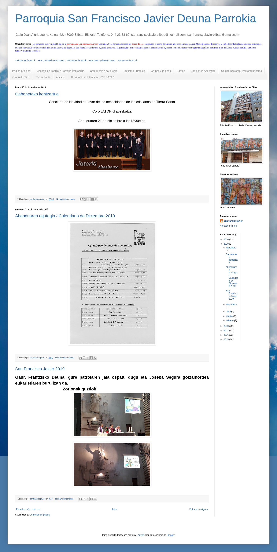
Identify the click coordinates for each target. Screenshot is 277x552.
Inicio (114, 509)
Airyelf (141, 535)
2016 (226, 335)
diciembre (231, 247)
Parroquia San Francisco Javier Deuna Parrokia (135, 18)
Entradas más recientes (28, 509)
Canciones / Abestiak (203, 70)
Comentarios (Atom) (40, 514)
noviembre (231, 304)
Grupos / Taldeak (161, 70)
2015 (226, 339)
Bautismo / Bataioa (134, 70)
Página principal (21, 70)
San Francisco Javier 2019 (40, 368)
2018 (226, 326)
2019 (226, 244)
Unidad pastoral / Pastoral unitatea (241, 70)
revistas (60, 77)
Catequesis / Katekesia (103, 70)
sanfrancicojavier (233, 221)
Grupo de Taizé (21, 77)
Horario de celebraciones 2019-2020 (92, 77)
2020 (226, 239)
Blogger (171, 535)
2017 (226, 330)
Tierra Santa (43, 77)
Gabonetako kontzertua (37, 94)
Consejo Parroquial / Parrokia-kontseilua (60, 70)
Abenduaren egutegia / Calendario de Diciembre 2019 (65, 215)
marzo (229, 316)
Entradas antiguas (198, 509)
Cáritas (181, 70)
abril (228, 311)
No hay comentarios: (66, 199)
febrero (230, 320)
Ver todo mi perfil (228, 225)
